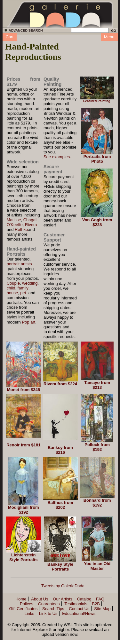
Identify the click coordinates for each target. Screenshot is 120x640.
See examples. (57, 156)
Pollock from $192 (97, 447)
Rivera (31, 224)
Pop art (28, 322)
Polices (26, 603)
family (23, 288)
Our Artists (62, 599)
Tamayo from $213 (97, 385)
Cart (10, 36)
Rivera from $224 (60, 383)
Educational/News (78, 613)
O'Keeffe (15, 224)
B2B (96, 603)
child (11, 288)
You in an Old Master (97, 566)
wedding (29, 283)
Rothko (21, 229)
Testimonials (75, 603)
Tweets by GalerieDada (62, 585)
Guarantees (49, 603)
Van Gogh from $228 (97, 222)
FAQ (100, 599)
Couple (13, 283)
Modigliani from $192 (23, 510)
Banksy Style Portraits (60, 566)
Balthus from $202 (60, 505)
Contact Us (79, 608)
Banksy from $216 (60, 450)
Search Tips (53, 608)
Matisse (14, 219)
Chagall (30, 219)
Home (21, 599)
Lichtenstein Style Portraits (23, 557)
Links (29, 613)
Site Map (102, 608)
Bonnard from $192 (97, 502)
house (12, 292)
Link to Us (48, 613)
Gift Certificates (23, 608)
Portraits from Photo (97, 159)
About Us (39, 599)
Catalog (84, 599)
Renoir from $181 (23, 445)
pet (23, 292)
